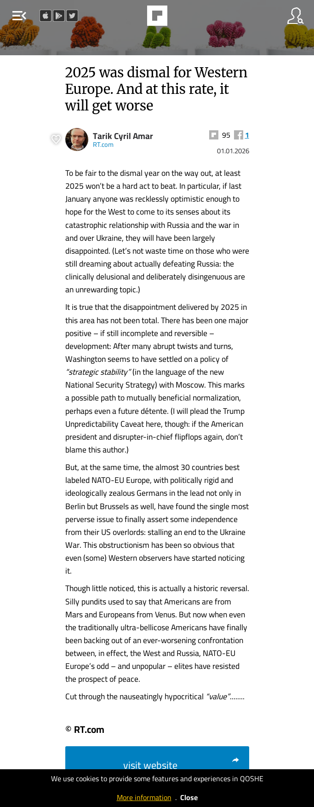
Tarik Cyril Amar (123, 136)
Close (189, 797)
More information (144, 797)
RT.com (103, 144)
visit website (181, 765)
